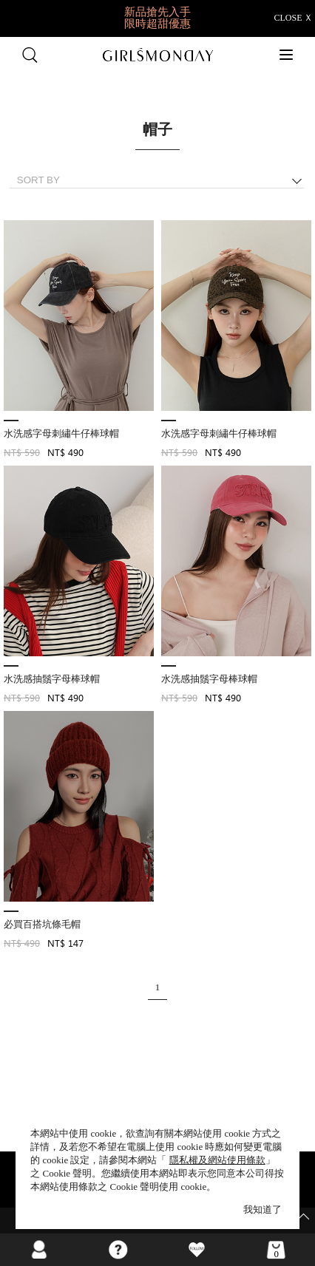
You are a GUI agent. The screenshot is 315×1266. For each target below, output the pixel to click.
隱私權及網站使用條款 (217, 1159)
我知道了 (262, 1209)
